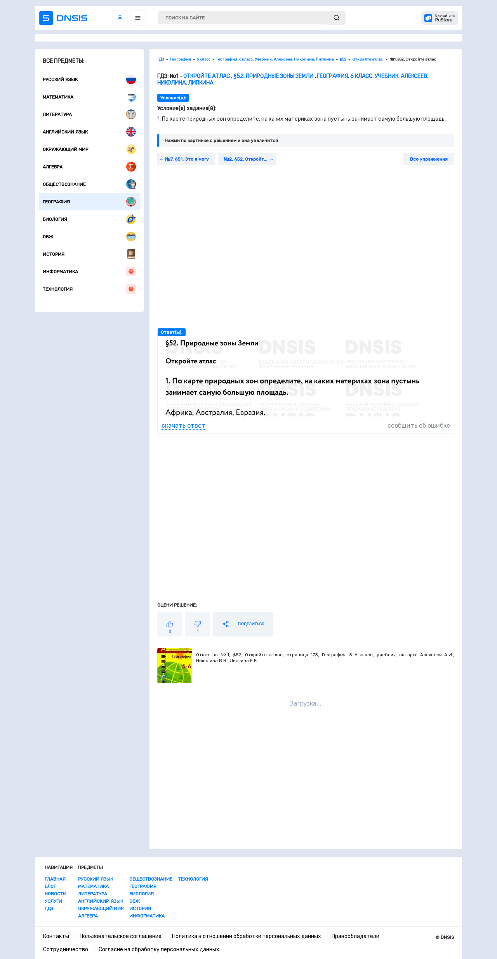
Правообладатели (355, 936)
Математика (89, 97)
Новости (55, 894)
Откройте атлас (207, 76)
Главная (55, 879)
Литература (89, 114)
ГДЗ (49, 908)
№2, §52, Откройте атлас (250, 159)
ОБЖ (89, 236)
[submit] (336, 18)
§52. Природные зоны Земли (273, 76)
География (89, 201)
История (89, 254)
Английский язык (89, 132)
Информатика (89, 271)
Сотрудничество (65, 949)
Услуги (53, 901)
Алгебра (89, 167)
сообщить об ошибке (419, 425)
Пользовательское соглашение (121, 936)
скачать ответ (183, 425)
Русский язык (89, 79)
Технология (89, 289)
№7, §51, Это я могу (187, 159)
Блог (50, 886)
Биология (89, 219)
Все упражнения (429, 159)
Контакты (56, 936)
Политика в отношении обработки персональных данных (246, 936)
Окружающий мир (89, 149)
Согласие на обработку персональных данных (159, 949)
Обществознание (89, 184)
